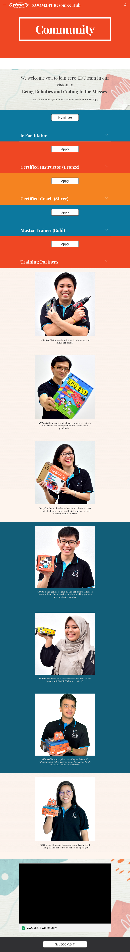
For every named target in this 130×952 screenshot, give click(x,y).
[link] (65, 897)
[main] (65, 29)
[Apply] (65, 149)
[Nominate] (65, 117)
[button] (4, 5)
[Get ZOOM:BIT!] (64, 944)
